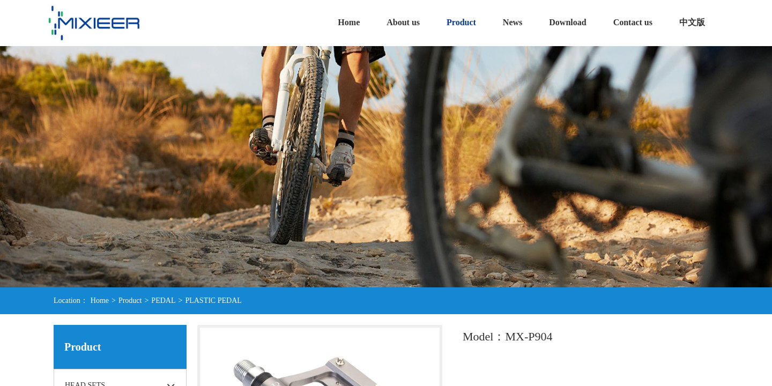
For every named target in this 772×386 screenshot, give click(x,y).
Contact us (632, 22)
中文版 (692, 22)
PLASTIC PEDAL (213, 300)
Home (349, 22)
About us (403, 22)
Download (567, 22)
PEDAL (163, 300)
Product (461, 22)
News (512, 22)
